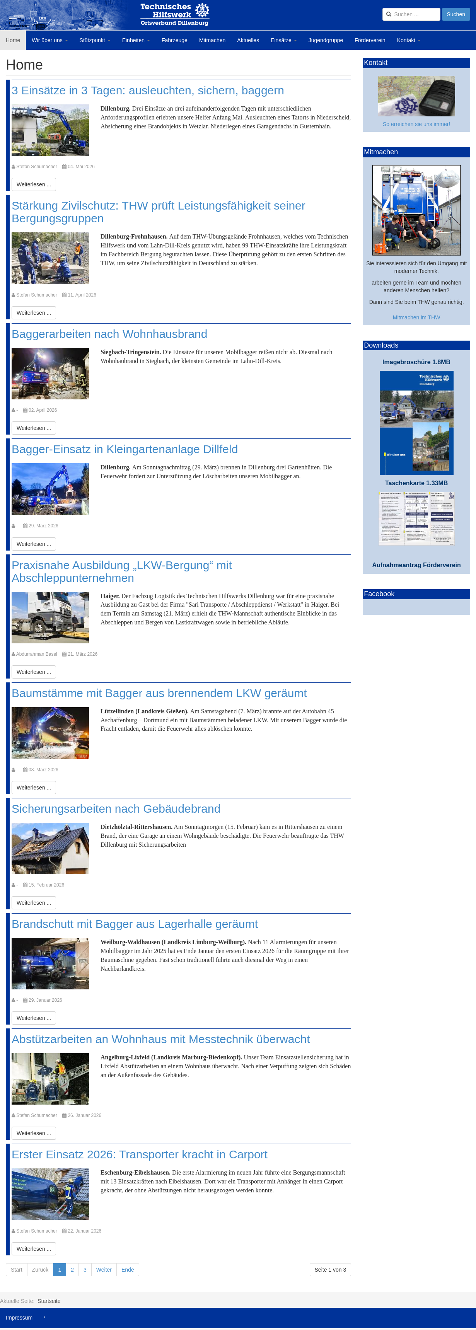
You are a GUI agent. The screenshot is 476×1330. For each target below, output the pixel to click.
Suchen (456, 14)
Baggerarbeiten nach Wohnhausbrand (109, 333)
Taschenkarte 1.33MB (416, 483)
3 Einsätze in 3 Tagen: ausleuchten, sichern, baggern (148, 90)
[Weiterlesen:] (34, 184)
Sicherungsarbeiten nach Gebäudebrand (116, 808)
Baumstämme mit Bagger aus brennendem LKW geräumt (159, 693)
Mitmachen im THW (416, 317)
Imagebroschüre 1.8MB (416, 362)
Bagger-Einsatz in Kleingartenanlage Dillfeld (125, 449)
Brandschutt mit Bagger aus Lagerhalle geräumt (135, 923)
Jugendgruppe (326, 40)
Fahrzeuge (175, 40)
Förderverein (370, 40)
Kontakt (409, 40)
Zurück (40, 1270)
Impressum (19, 1318)
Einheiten (136, 40)
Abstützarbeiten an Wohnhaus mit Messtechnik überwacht (161, 1039)
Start (16, 1270)
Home (13, 40)
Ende (127, 1270)
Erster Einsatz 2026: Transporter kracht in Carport (140, 1154)
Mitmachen (212, 40)
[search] (411, 14)
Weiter (104, 1270)
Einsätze (284, 40)
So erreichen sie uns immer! (416, 124)
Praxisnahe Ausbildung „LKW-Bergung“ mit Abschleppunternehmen (122, 571)
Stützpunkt (95, 40)
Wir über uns (50, 40)
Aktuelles (248, 40)
